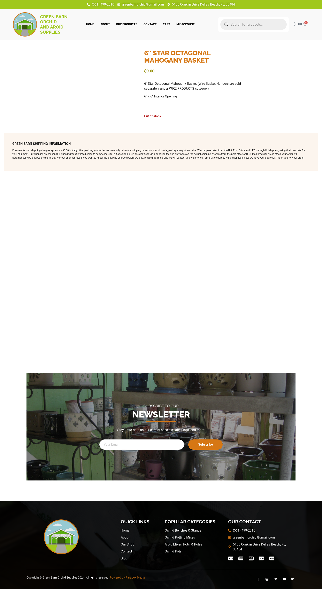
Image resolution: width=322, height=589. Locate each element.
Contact (150, 24)
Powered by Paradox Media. (128, 577)
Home (90, 24)
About (105, 24)
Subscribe (205, 444)
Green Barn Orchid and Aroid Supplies (54, 24)
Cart (166, 24)
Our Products (126, 24)
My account (185, 24)
